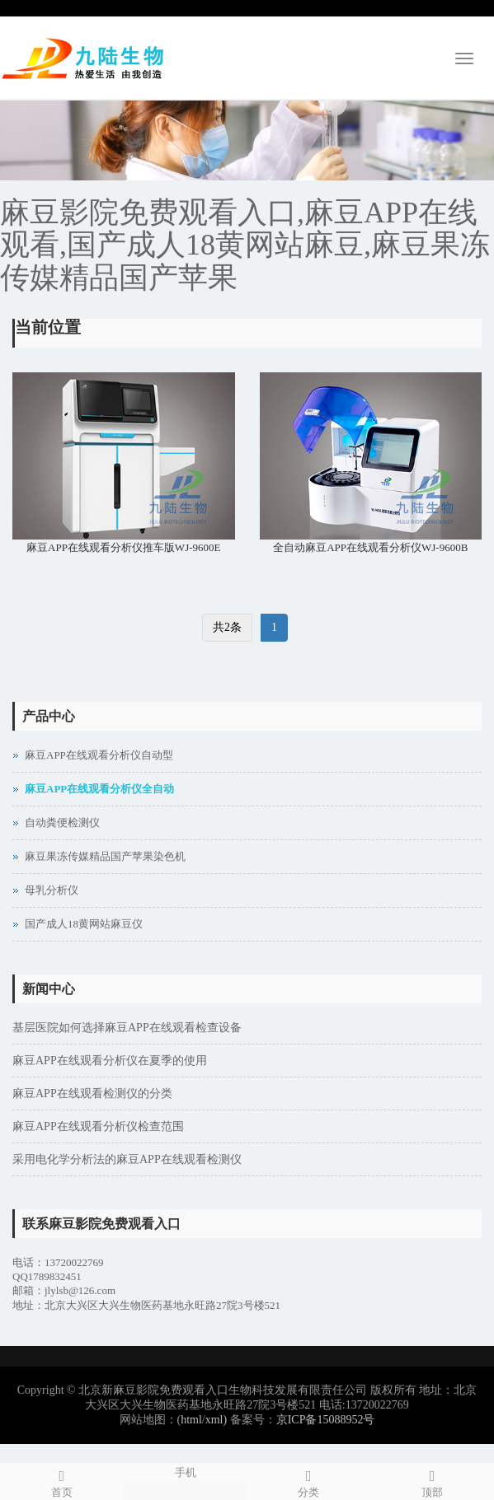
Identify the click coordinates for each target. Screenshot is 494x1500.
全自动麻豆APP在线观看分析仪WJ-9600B (370, 547)
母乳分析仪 (51, 890)
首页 (62, 1481)
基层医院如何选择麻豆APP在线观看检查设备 (127, 1027)
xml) (216, 1420)
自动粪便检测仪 (62, 822)
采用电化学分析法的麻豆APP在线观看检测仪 (127, 1159)
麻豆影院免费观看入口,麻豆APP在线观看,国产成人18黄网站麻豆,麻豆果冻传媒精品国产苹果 (245, 245)
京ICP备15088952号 (325, 1420)
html (191, 1420)
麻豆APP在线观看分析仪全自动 (99, 789)
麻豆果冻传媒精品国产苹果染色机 (105, 856)
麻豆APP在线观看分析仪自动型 (99, 755)
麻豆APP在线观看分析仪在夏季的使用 (109, 1060)
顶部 (432, 1481)
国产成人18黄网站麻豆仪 (84, 924)
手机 (185, 1471)
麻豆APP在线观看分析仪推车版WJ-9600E (123, 547)
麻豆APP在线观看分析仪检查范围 (98, 1126)
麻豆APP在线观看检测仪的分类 (92, 1093)
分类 (309, 1481)
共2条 (227, 627)
